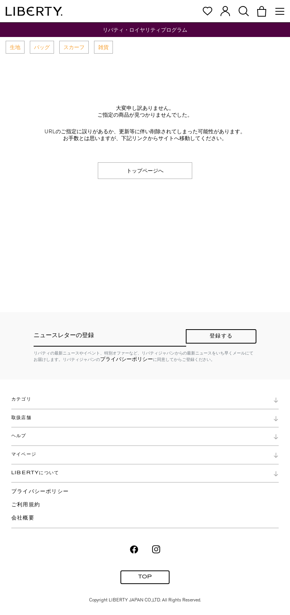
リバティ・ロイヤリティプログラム (145, 29)
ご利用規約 (25, 505)
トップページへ (145, 170)
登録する (221, 336)
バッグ (42, 47)
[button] (261, 11)
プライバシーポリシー (126, 359)
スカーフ (74, 47)
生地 (15, 47)
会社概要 (22, 518)
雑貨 (103, 47)
